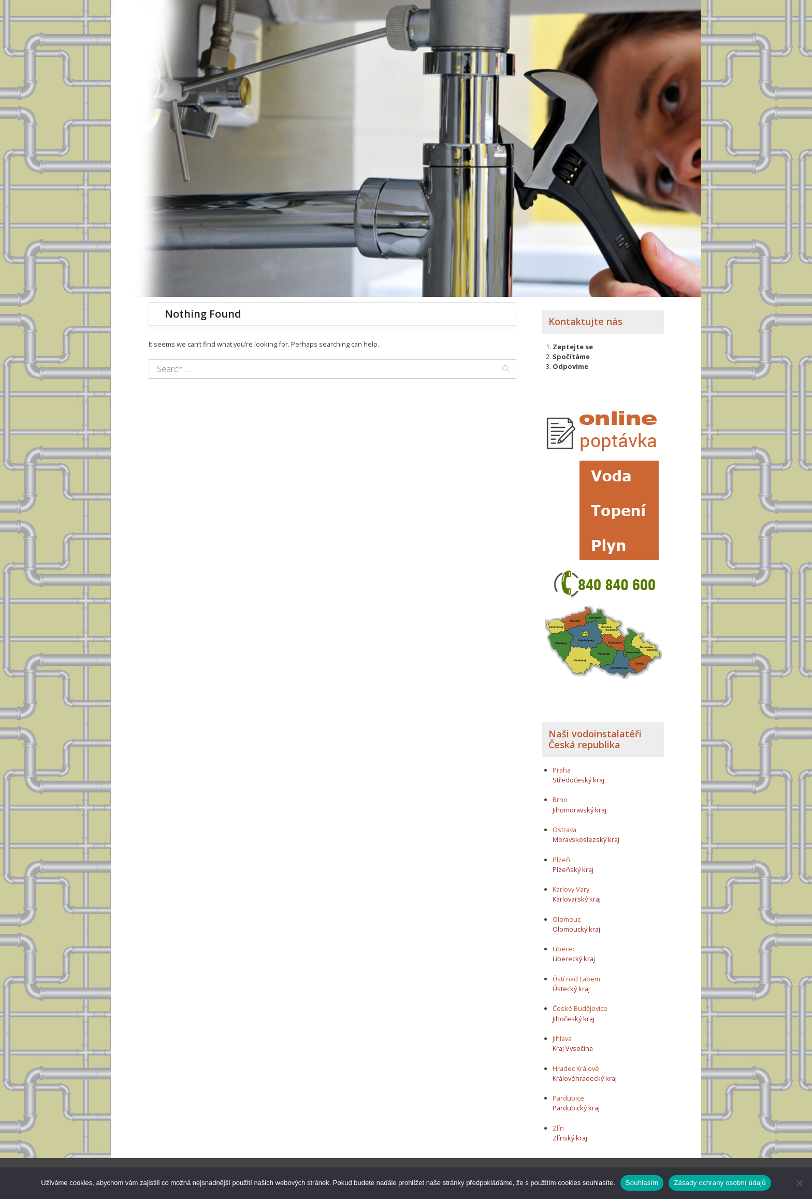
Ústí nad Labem (576, 978)
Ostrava (564, 829)
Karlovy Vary (571, 889)
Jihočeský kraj (573, 1018)
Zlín (558, 1128)
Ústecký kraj (571, 988)
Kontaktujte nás (585, 321)
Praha (562, 770)
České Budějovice (580, 1008)
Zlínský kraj (570, 1138)
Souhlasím (642, 1183)
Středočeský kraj (578, 779)
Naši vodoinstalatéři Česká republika (595, 739)
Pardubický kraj (576, 1107)
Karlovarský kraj (577, 899)
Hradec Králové (576, 1068)
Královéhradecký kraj (585, 1078)
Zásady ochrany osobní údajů (719, 1183)
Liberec (564, 948)
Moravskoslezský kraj (586, 839)
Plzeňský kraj (573, 869)
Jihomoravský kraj (579, 810)
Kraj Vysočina (573, 1048)
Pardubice (568, 1098)
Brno (560, 799)
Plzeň (561, 859)
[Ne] (799, 1183)
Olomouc (567, 919)
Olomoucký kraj (576, 929)
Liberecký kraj (574, 958)
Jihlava (562, 1038)
